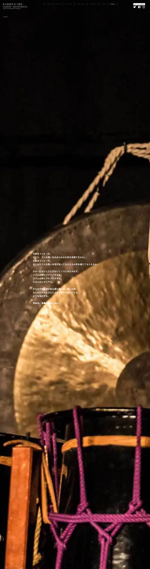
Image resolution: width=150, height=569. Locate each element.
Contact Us (93, 4)
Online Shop (81, 4)
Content (58, 4)
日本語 (103, 4)
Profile (49, 4)
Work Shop (68, 4)
